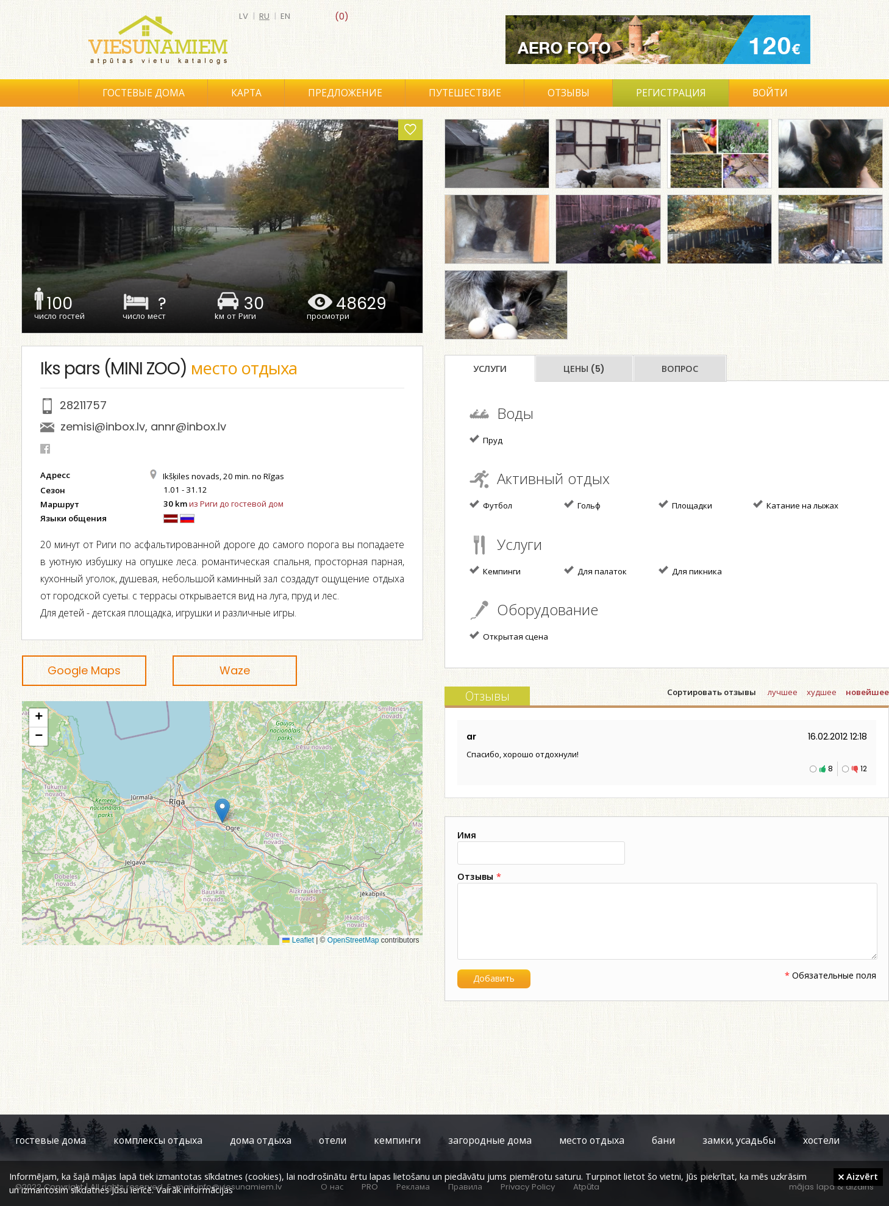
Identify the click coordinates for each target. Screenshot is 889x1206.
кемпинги (397, 1140)
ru (264, 16)
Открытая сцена (508, 636)
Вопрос (680, 369)
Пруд (485, 440)
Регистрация (671, 93)
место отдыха (591, 1140)
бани (663, 1140)
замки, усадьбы (739, 1140)
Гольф (582, 505)
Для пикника (690, 571)
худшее (822, 692)
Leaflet (297, 940)
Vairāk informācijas (194, 1189)
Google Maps (84, 670)
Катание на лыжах (795, 505)
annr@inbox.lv (188, 426)
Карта (246, 93)
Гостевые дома (143, 93)
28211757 (83, 405)
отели (332, 1140)
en (285, 16)
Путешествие (465, 93)
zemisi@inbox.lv (102, 426)
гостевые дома (50, 1140)
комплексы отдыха (157, 1140)
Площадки (685, 505)
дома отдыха (260, 1140)
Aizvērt (858, 1176)
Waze (235, 670)
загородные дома (490, 1140)
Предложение (345, 93)
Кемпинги (495, 571)
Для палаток (595, 571)
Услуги (490, 369)
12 (863, 768)
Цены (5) (584, 369)
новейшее (867, 692)
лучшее (783, 692)
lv (243, 16)
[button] (222, 810)
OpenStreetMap (353, 940)
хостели (821, 1140)
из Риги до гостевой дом (236, 503)
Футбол (490, 505)
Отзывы (569, 93)
